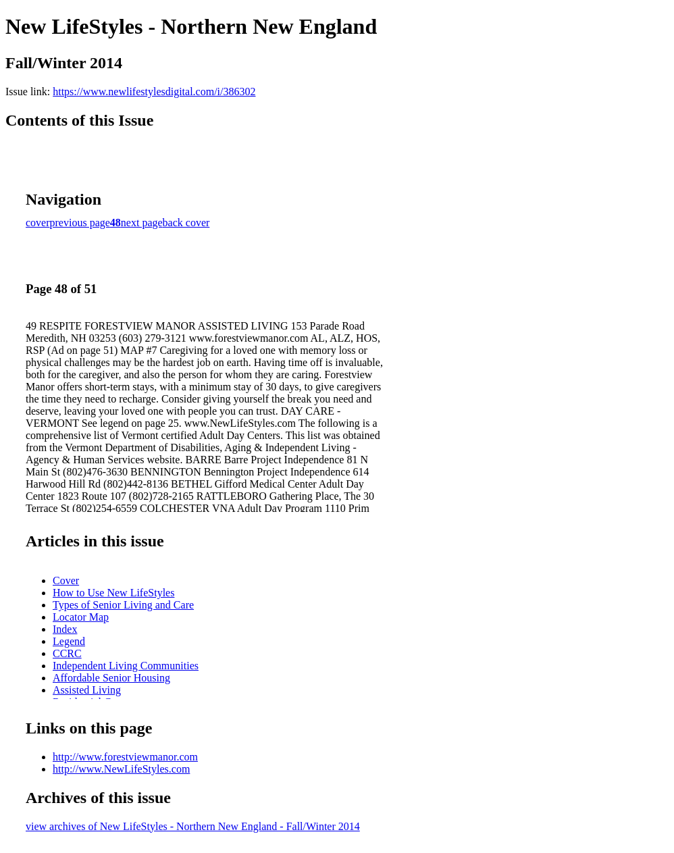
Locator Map (81, 617)
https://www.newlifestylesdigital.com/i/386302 (154, 91)
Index (65, 629)
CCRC (67, 653)
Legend (69, 641)
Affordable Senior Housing (111, 677)
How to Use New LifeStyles (113, 592)
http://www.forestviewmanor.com (125, 756)
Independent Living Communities (126, 665)
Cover (66, 580)
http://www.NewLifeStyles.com (121, 769)
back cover (186, 222)
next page (142, 222)
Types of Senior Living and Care (123, 605)
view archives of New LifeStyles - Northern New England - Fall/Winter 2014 (193, 826)
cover (38, 222)
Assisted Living (87, 690)
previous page (80, 222)
